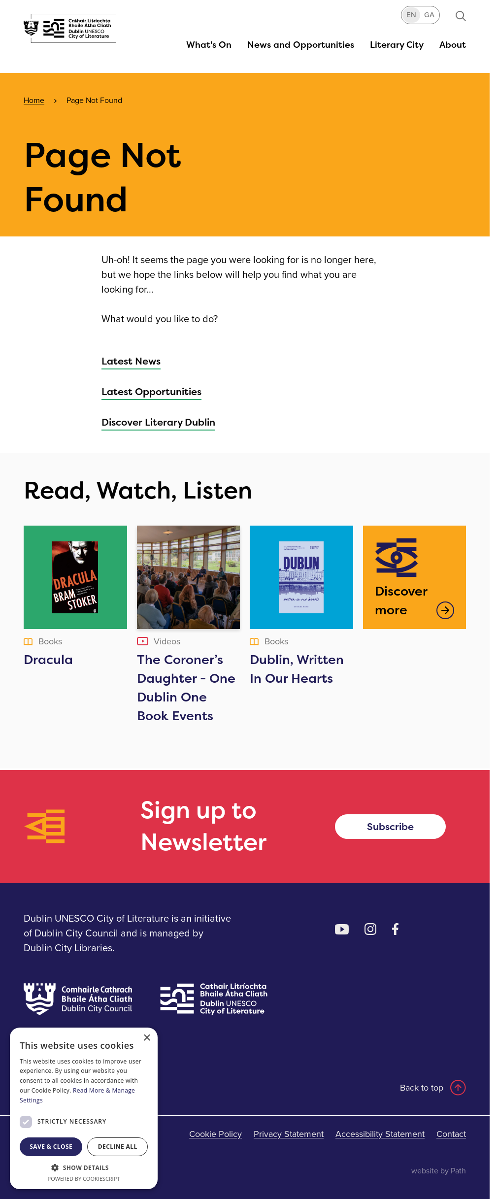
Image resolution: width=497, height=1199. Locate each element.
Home (34, 100)
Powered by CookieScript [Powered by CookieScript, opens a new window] (84, 1178)
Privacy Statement (289, 1134)
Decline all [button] (117, 1146)
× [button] (146, 1038)
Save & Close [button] (51, 1146)
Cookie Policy (215, 1134)
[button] (208, 44)
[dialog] (84, 1108)
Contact (451, 1134)
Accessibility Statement (380, 1134)
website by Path (438, 1170)
